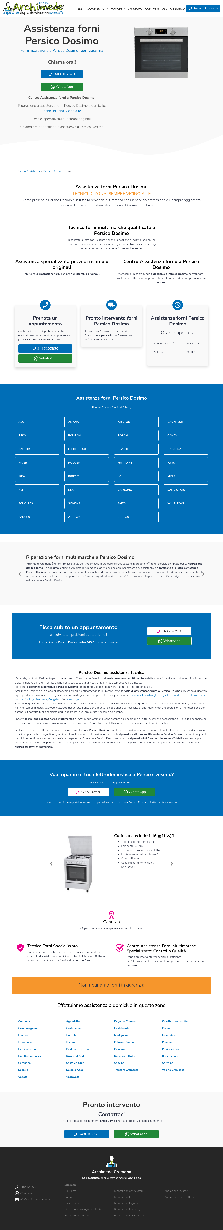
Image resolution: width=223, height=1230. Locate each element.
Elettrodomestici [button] (91, 9)
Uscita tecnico (173, 9)
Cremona (24, 1021)
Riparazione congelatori (128, 1191)
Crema (166, 1028)
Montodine (169, 1035)
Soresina (167, 1063)
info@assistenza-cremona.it (34, 1199)
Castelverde (121, 1028)
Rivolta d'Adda (75, 1056)
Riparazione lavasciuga (128, 1209)
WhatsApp (62, 86)
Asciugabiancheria (36, 699)
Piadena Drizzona (77, 1049)
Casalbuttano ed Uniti (176, 1021)
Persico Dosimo (52, 171)
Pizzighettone (170, 1049)
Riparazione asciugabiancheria (82, 1209)
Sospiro (23, 1070)
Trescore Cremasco (126, 1070)
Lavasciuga (72, 699)
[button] (20, 574)
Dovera (23, 1035)
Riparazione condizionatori (80, 1215)
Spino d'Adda (75, 1070)
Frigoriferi (165, 695)
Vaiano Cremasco (173, 1070)
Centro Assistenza (29, 171)
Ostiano (71, 1042)
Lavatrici (136, 695)
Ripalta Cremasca (29, 1056)
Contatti (152, 9)
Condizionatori (181, 695)
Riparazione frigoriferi (127, 1203)
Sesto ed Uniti (75, 1063)
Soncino (119, 1063)
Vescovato (72, 1077)
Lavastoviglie (150, 695)
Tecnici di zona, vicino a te (61, 110)
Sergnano (24, 1063)
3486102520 (62, 74)
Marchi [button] (117, 9)
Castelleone (74, 1028)
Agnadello (73, 1021)
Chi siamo (135, 9)
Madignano (121, 1035)
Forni (194, 695)
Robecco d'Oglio (124, 1056)
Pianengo (120, 1049)
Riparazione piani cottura (179, 1197)
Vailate (22, 1077)
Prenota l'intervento (203, 9)
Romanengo (170, 1056)
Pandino (167, 1042)
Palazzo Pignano (124, 1042)
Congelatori (55, 699)
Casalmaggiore (28, 1028)
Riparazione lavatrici (176, 1191)
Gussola (71, 1035)
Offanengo (25, 1042)
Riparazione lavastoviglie (129, 1215)
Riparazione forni (124, 1197)
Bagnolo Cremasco (126, 1021)
